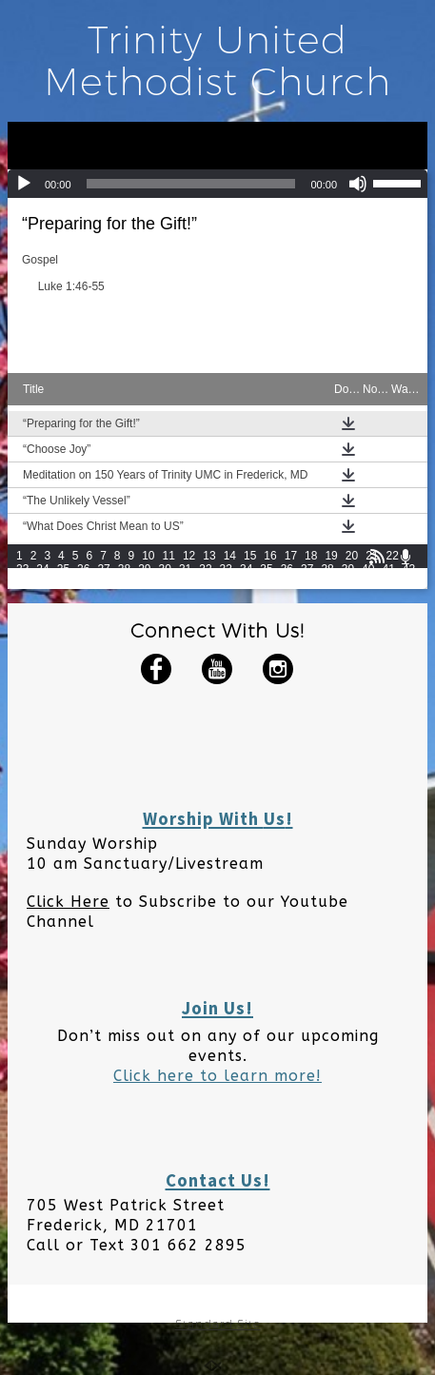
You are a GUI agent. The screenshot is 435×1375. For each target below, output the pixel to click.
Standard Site (218, 1324)
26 (83, 569)
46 (83, 582)
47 (103, 582)
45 (63, 582)
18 (311, 555)
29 (144, 569)
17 (291, 555)
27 (103, 569)
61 (388, 582)
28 (124, 569)
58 (327, 582)
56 (287, 582)
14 (230, 555)
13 (209, 555)
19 (331, 555)
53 (226, 582)
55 (266, 582)
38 (327, 569)
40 (368, 569)
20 (352, 555)
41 (388, 569)
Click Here (68, 902)
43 (22, 582)
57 (307, 582)
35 (266, 569)
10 (148, 555)
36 (287, 569)
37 (307, 569)
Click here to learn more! (217, 1076)
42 (409, 569)
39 (348, 569)
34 (246, 569)
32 (205, 569)
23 (22, 569)
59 (348, 582)
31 (185, 569)
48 (124, 582)
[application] (217, 183)
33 (226, 569)
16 (270, 555)
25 (63, 569)
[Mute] (357, 183)
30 (165, 569)
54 (246, 582)
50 (165, 582)
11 (169, 555)
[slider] (191, 183)
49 (144, 582)
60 (368, 582)
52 (205, 582)
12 (189, 555)
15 (250, 555)
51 (185, 582)
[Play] (23, 183)
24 (42, 569)
